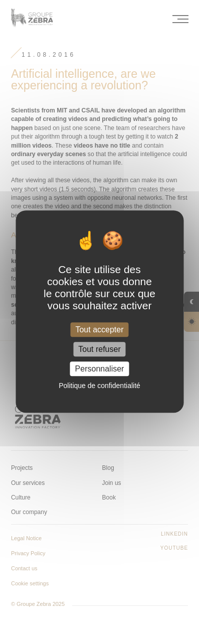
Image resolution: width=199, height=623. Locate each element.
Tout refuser (99, 349)
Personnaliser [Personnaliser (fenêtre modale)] (99, 368)
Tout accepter (99, 329)
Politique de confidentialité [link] (99, 386)
